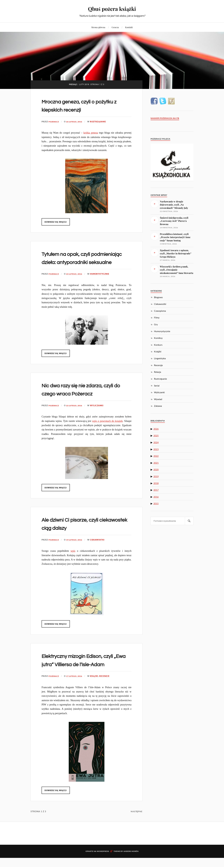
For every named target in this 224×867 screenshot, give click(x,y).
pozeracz (54, 121)
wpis (73, 559)
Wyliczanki (99, 413)
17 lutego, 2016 (75, 692)
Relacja (157, 371)
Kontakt (129, 27)
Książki (96, 692)
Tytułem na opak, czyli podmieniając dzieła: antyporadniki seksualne (76, 262)
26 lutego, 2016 (75, 121)
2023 (156, 449)
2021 (156, 462)
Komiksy (158, 338)
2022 (156, 456)
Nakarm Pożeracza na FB (165, 118)
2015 (156, 503)
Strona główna (98, 27)
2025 (156, 435)
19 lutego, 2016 (75, 548)
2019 (156, 476)
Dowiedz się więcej (56, 222)
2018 (156, 483)
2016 (156, 496)
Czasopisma (160, 310)
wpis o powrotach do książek (107, 429)
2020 (156, 469)
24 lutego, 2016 (75, 282)
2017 (156, 490)
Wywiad (158, 399)
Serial (156, 385)
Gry (156, 324)
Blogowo (158, 297)
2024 (156, 442)
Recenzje (106, 692)
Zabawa (158, 405)
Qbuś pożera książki (112, 8)
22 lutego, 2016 (75, 413)
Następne (136, 827)
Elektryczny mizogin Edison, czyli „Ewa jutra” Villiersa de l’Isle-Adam (80, 672)
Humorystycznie (101, 282)
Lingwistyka (160, 358)
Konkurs (158, 344)
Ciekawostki (99, 548)
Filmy (156, 317)
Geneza (115, 27)
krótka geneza (90, 132)
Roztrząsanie (100, 121)
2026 (156, 428)
